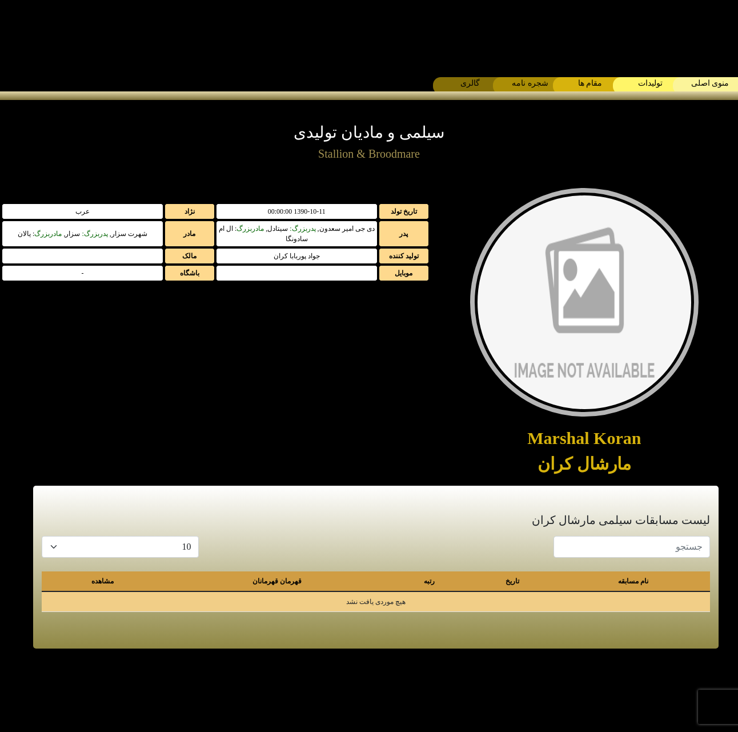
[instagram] (354, 690)
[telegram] (411, 690)
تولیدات (650, 83)
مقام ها (590, 83)
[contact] (326, 690)
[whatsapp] (383, 690)
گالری (470, 83)
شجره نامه (530, 83)
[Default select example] (120, 547)
